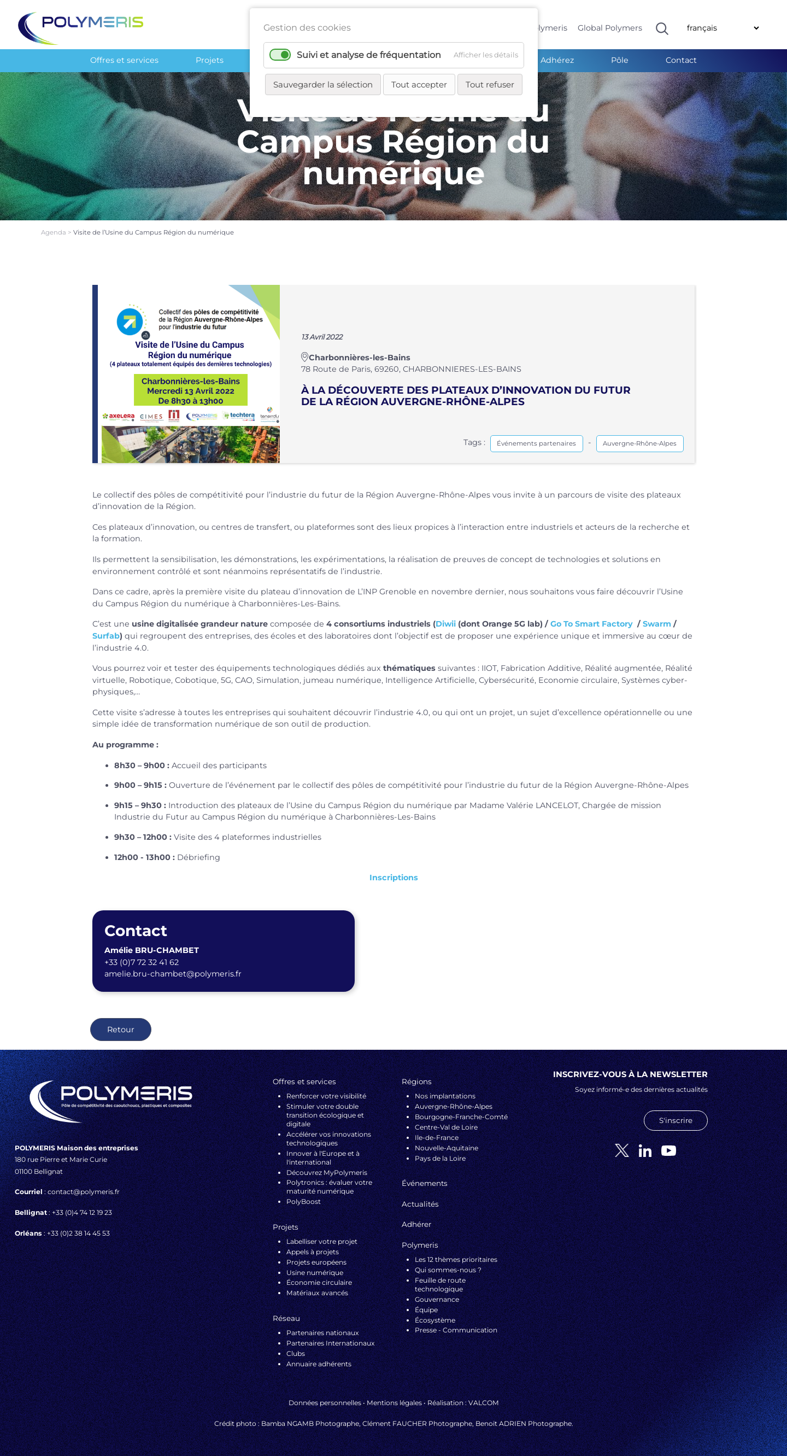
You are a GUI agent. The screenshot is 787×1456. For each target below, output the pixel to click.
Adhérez (557, 60)
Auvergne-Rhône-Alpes (640, 443)
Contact (681, 60)
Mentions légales (394, 1403)
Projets (210, 60)
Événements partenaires (536, 443)
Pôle (620, 60)
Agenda (54, 232)
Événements (425, 1183)
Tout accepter (419, 84)
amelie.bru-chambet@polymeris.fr (173, 974)
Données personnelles (325, 1403)
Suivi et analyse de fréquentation (369, 55)
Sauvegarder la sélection (323, 84)
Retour (120, 1029)
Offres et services (124, 60)
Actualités (420, 1204)
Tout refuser (490, 84)
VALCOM (483, 1403)
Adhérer (416, 1224)
